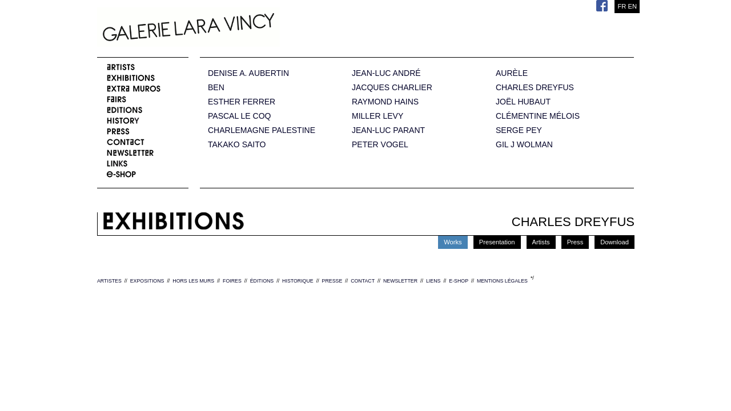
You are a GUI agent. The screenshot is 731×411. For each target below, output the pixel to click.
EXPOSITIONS (147, 281)
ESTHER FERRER (241, 102)
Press (575, 242)
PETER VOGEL (380, 144)
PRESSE (332, 281)
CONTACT (363, 281)
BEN (216, 87)
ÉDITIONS (262, 281)
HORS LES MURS (193, 281)
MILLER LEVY (377, 116)
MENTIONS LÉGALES (502, 281)
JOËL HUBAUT (523, 102)
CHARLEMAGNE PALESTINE (261, 130)
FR (621, 6)
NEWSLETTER (400, 281)
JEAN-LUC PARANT (388, 130)
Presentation (497, 242)
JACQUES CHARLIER (392, 87)
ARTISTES (109, 281)
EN (632, 6)
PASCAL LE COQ (239, 116)
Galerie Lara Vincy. (245, 28)
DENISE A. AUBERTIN (248, 73)
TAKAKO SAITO (237, 144)
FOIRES (232, 281)
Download (614, 242)
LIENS (433, 281)
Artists (541, 242)
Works (453, 242)
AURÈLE (512, 73)
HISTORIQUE (298, 281)
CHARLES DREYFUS (535, 87)
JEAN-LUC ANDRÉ (386, 73)
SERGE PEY (519, 130)
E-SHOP (458, 281)
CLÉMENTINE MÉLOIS (538, 116)
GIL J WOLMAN (524, 144)
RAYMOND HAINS (385, 102)
